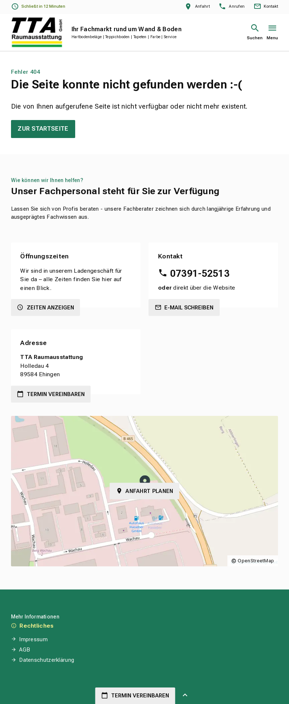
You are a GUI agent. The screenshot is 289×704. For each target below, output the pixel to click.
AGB (24, 649)
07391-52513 (200, 273)
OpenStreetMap (256, 560)
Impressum (33, 639)
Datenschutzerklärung (46, 660)
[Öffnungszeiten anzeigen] (38, 7)
